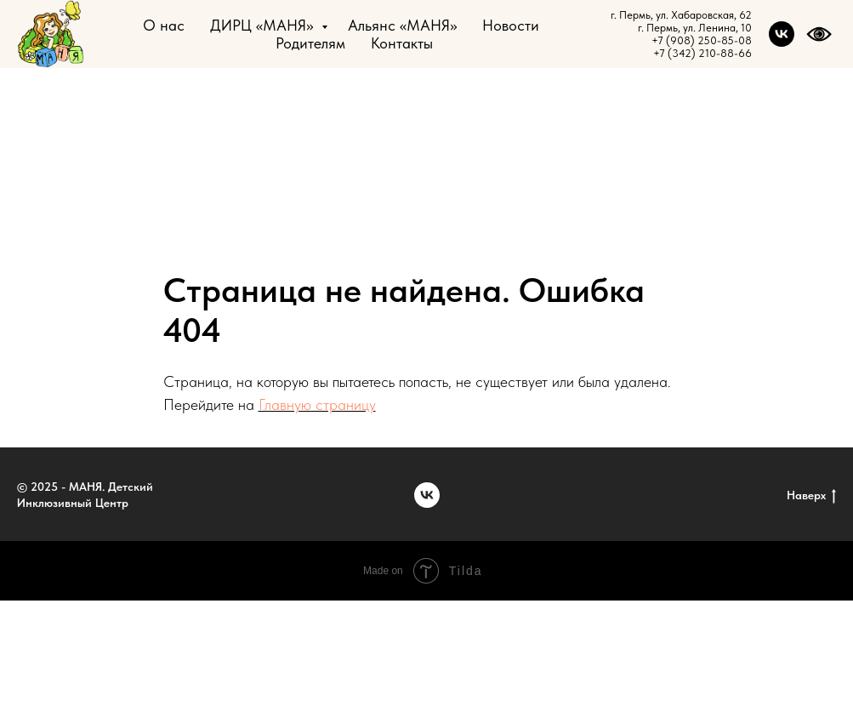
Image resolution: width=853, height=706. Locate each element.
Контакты (402, 43)
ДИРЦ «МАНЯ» (263, 25)
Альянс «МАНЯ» (402, 25)
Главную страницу (317, 404)
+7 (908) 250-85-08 (701, 40)
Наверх (811, 496)
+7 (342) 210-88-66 (702, 53)
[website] (819, 34)
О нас (164, 25)
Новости (510, 25)
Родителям (310, 43)
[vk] (781, 34)
